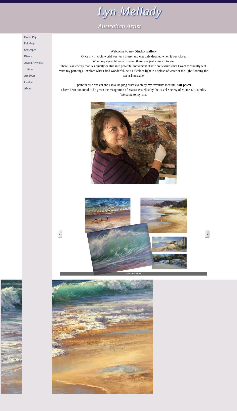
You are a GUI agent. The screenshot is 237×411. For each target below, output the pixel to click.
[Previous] (59, 234)
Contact (28, 82)
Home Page (31, 37)
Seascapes (30, 49)
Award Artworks (34, 62)
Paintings (29, 43)
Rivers (28, 56)
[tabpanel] (133, 116)
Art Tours (29, 75)
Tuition (28, 69)
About (28, 88)
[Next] (207, 234)
